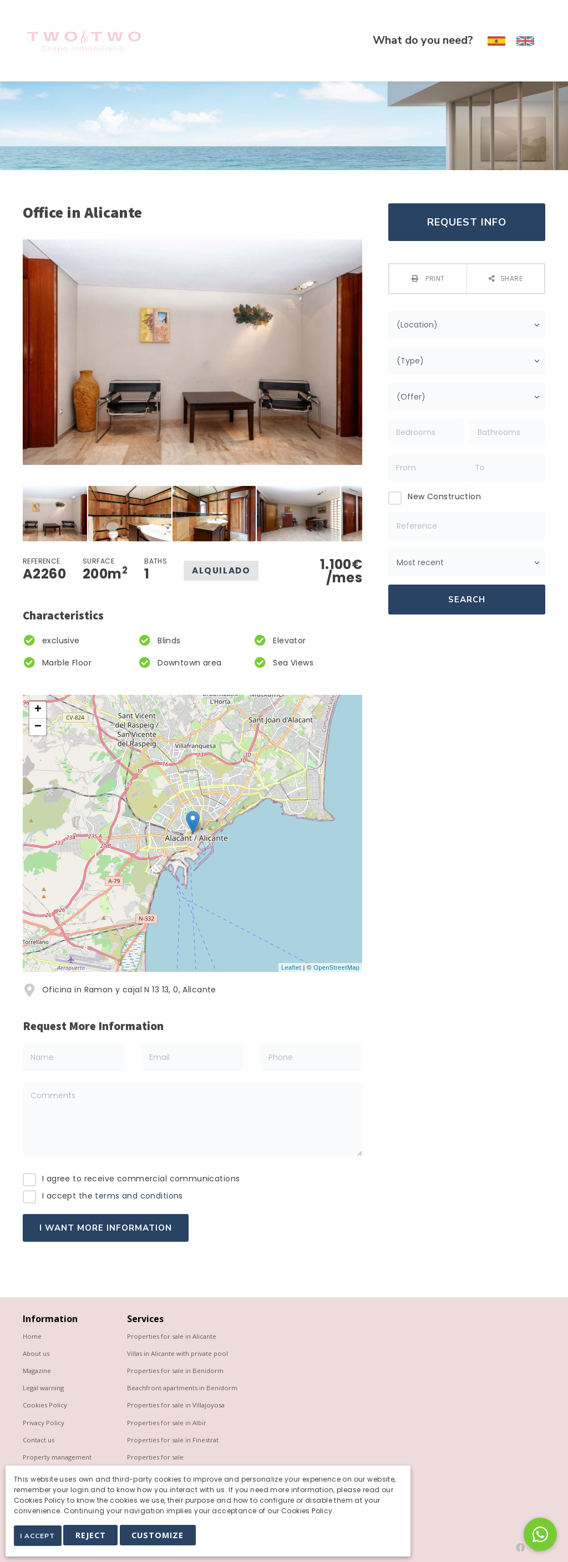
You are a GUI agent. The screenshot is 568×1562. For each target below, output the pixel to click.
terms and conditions (138, 1195)
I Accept (41, 1538)
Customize (165, 1538)
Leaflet (291, 967)
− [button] (38, 727)
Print (434, 278)
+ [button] (38, 709)
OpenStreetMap (336, 967)
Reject (98, 1538)
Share (511, 278)
